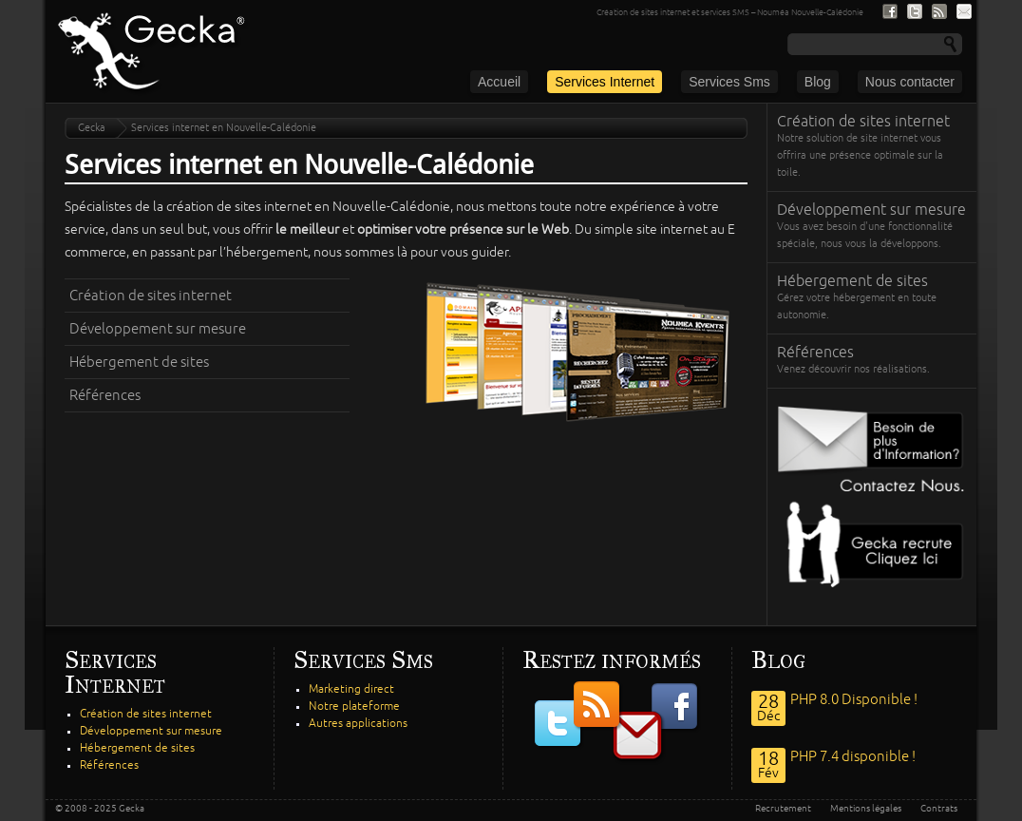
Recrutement (783, 808)
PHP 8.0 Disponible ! (854, 699)
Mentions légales (865, 808)
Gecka (91, 128)
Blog (817, 81)
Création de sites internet (150, 295)
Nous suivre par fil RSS (939, 11)
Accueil (499, 81)
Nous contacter (910, 81)
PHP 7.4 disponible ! (853, 756)
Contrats (938, 808)
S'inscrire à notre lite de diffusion (964, 11)
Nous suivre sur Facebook (890, 11)
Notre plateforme (354, 706)
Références (105, 395)
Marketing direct (351, 689)
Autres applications (358, 723)
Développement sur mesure (157, 328)
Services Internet (604, 81)
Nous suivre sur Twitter (914, 11)
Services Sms (729, 81)
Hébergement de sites (139, 362)
